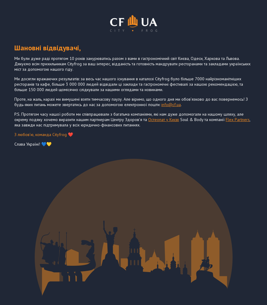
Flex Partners (238, 119)
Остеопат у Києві (163, 119)
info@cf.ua (171, 104)
